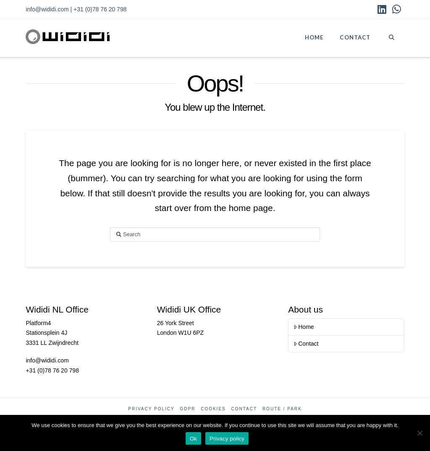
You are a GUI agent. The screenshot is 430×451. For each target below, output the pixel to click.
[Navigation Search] (391, 38)
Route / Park (282, 409)
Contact (306, 343)
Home (304, 326)
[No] (419, 433)
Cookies (213, 409)
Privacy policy (227, 438)
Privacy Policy (151, 409)
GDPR (187, 409)
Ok (193, 438)
